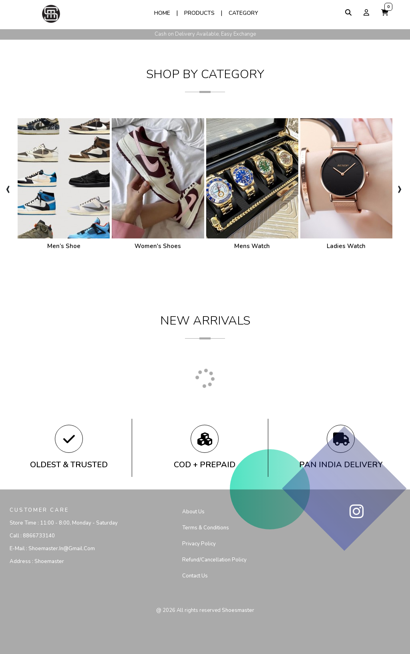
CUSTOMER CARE (39, 510)
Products (199, 13)
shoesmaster (238, 610)
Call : (32, 535)
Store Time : (64, 523)
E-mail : (52, 548)
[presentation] (7, 188)
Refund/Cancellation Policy (214, 559)
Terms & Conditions (205, 527)
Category (243, 13)
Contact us (195, 575)
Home (162, 13)
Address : (37, 561)
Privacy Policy (199, 543)
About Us (193, 511)
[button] (384, 13)
